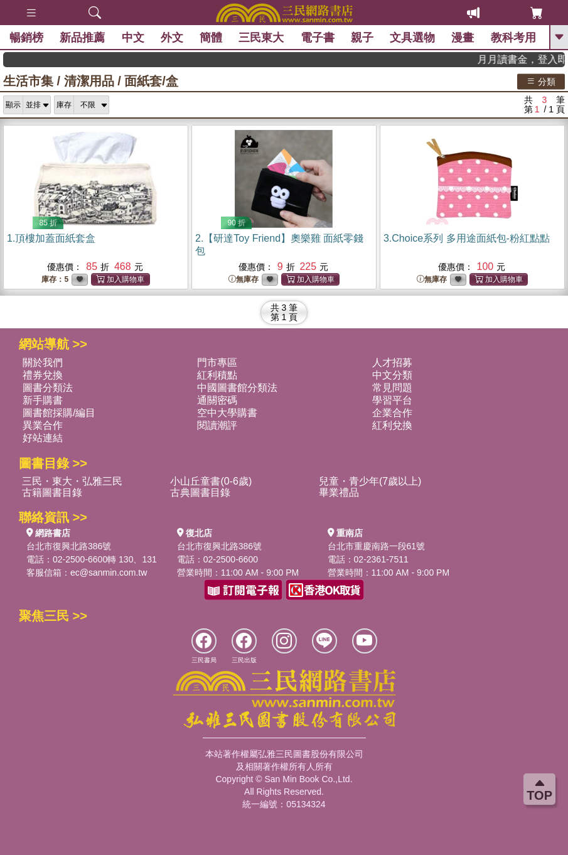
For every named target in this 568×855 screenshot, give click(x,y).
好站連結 (43, 438)
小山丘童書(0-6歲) (211, 481)
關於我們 (43, 362)
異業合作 (43, 425)
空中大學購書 (227, 412)
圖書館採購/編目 (59, 412)
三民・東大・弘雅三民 (72, 481)
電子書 (318, 37)
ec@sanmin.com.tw (108, 572)
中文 (133, 37)
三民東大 (261, 37)
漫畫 (462, 37)
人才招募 (392, 362)
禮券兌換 (43, 375)
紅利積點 (217, 375)
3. (466, 238)
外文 (172, 37)
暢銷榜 (26, 37)
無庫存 (243, 279)
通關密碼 (217, 400)
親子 (362, 37)
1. (51, 238)
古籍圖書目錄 (52, 492)
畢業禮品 (339, 492)
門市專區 (217, 362)
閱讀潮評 (217, 425)
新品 (82, 37)
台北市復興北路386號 (68, 546)
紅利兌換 (392, 425)
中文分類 (392, 375)
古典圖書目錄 (200, 492)
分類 (541, 81)
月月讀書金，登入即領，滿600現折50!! (529, 59)
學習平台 (392, 400)
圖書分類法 (48, 387)
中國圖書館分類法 (237, 387)
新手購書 (43, 400)
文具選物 (412, 37)
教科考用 (513, 37)
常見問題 (392, 387)
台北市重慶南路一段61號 (377, 546)
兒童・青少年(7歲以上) (370, 481)
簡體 (211, 37)
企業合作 (392, 412)
